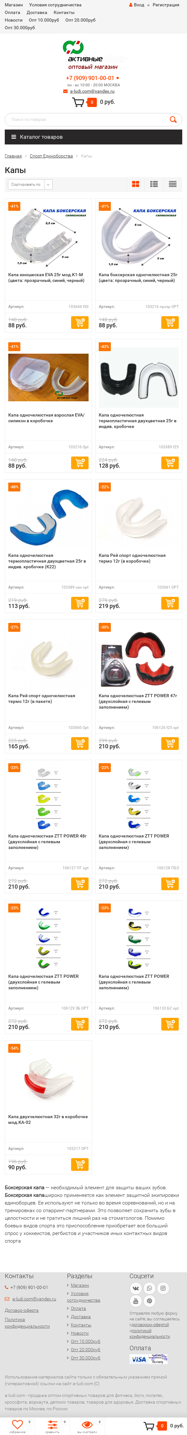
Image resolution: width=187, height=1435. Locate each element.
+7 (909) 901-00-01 (90, 78)
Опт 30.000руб (20, 27)
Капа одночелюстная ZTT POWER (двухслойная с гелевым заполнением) (134, 841)
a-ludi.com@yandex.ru (92, 91)
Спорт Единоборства (51, 155)
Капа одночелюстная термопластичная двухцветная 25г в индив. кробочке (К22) (47, 561)
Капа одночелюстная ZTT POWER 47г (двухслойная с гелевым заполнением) (138, 701)
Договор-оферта (22, 1310)
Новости (14, 20)
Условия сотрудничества (55, 4)
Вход (136, 4)
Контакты (64, 12)
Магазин (14, 4)
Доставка (37, 12)
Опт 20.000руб (80, 20)
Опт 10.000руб (44, 20)
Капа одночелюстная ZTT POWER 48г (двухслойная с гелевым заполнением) (47, 841)
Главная (13, 155)
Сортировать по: (26, 184)
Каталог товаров (37, 137)
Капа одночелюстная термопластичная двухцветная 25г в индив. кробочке (138, 420)
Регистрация (166, 4)
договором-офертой (150, 1324)
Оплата (12, 12)
